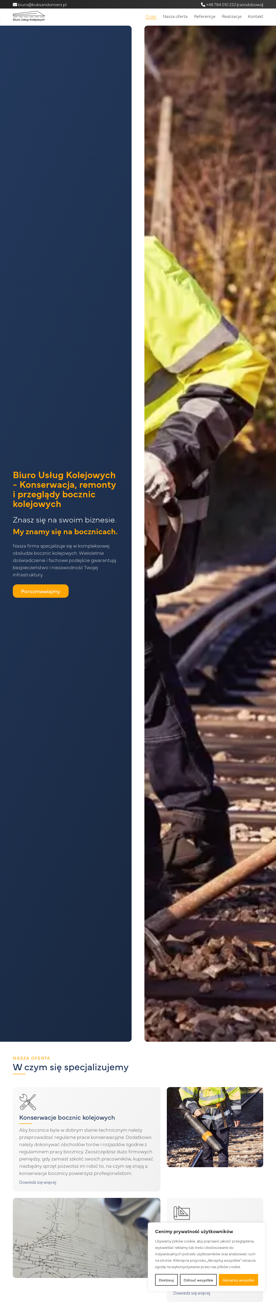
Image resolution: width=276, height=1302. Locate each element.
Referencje (204, 16)
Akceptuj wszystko (238, 1280)
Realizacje (232, 16)
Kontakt (255, 16)
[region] (206, 1256)
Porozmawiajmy (40, 591)
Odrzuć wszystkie (198, 1280)
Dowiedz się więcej (37, 1182)
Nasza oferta (175, 16)
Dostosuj (166, 1280)
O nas (150, 16)
